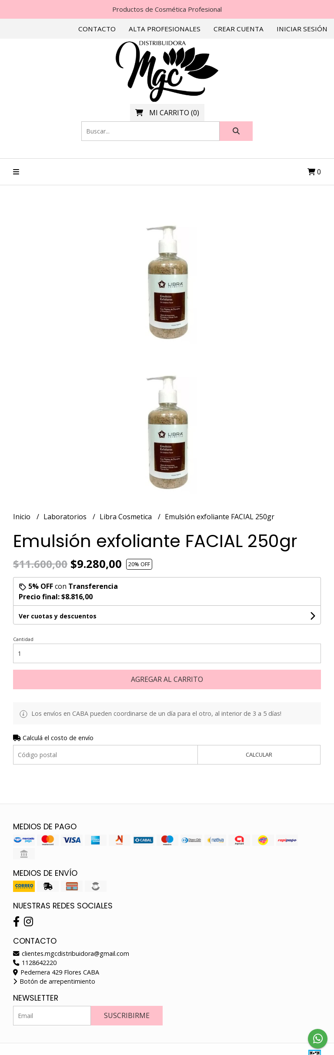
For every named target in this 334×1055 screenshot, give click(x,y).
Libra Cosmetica (127, 516)
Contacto (97, 28)
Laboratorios (65, 516)
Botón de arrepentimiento (54, 981)
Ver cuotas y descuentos (58, 616)
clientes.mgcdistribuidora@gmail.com (71, 953)
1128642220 (35, 962)
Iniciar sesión (302, 28)
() (167, 112)
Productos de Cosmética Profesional (167, 9)
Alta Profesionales (164, 28)
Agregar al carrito (167, 679)
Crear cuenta (239, 28)
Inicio (22, 516)
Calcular (259, 754)
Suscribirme (127, 1015)
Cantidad (23, 639)
